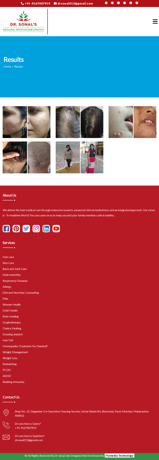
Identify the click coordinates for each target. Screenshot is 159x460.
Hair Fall (8, 340)
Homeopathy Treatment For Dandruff (25, 346)
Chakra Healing (12, 328)
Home (7, 66)
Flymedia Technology (119, 455)
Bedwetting (10, 364)
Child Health (10, 310)
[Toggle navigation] (155, 21)
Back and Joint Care (15, 268)
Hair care (8, 257)
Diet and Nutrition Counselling (21, 292)
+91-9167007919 (35, 3)
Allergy (7, 286)
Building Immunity (13, 381)
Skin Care (8, 262)
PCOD (7, 369)
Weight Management (15, 352)
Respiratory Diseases (15, 280)
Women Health (12, 304)
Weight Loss (10, 358)
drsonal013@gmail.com (73, 3)
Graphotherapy (12, 322)
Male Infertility (12, 274)
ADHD (7, 375)
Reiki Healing (11, 316)
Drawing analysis (13, 334)
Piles (5, 298)
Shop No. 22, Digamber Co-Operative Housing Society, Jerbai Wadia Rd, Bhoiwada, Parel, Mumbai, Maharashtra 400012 (82, 413)
